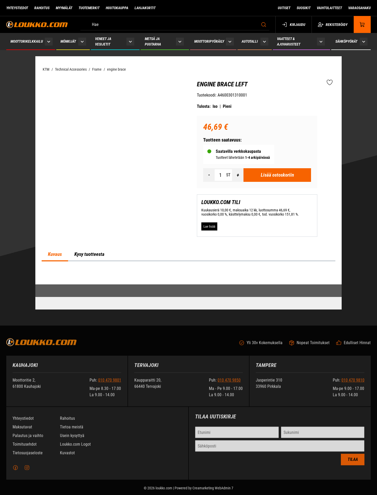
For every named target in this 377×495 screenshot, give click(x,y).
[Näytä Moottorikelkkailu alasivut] (48, 41)
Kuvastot (67, 456)
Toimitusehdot (25, 447)
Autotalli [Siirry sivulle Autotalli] (250, 41)
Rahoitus (67, 421)
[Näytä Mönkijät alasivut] (82, 41)
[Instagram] (27, 471)
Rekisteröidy (332, 24)
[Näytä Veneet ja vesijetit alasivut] (130, 41)
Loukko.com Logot (75, 447)
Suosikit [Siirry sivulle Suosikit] (304, 8)
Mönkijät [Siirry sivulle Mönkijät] (68, 41)
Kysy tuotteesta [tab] (89, 254)
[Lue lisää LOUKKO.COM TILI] (209, 226)
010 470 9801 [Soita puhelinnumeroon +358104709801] (109, 383)
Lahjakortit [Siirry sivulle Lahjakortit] (145, 8)
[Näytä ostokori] (362, 24)
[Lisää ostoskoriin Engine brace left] (277, 175)
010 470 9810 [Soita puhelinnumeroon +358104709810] (352, 383)
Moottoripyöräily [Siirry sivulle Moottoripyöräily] (209, 41)
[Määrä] (220, 175)
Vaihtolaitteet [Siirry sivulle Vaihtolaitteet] (329, 8)
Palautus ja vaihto (28, 438)
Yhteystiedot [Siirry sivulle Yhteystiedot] (17, 8)
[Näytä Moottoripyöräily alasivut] (230, 41)
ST (228, 174)
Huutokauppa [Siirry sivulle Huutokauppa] (117, 8)
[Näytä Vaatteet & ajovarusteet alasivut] (321, 41)
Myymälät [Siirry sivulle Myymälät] (64, 8)
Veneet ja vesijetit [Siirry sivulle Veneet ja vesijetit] (103, 41)
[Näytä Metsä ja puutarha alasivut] (180, 41)
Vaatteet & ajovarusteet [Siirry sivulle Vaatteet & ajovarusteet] (288, 41)
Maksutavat (22, 430)
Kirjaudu (293, 24)
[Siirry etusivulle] (37, 24)
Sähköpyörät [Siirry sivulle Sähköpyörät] (346, 41)
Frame (97, 69)
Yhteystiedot (23, 421)
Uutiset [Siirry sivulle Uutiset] (284, 8)
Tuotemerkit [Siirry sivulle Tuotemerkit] (89, 8)
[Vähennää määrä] (209, 175)
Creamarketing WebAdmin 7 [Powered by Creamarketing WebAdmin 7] (212, 491)
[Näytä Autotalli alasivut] (264, 41)
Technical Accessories (71, 69)
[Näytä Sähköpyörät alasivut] (363, 41)
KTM (46, 69)
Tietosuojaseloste (28, 456)
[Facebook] (15, 471)
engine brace (116, 69)
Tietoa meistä (71, 430)
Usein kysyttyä (72, 438)
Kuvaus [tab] (55, 254)
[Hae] (174, 24)
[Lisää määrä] (237, 175)
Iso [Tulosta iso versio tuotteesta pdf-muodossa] (215, 106)
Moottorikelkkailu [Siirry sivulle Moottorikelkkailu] (26, 41)
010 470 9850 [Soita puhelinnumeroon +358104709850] (229, 383)
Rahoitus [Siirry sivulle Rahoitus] (41, 8)
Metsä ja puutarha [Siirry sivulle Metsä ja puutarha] (153, 41)
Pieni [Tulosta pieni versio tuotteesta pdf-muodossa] (227, 106)
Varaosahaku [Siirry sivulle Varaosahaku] (359, 8)
